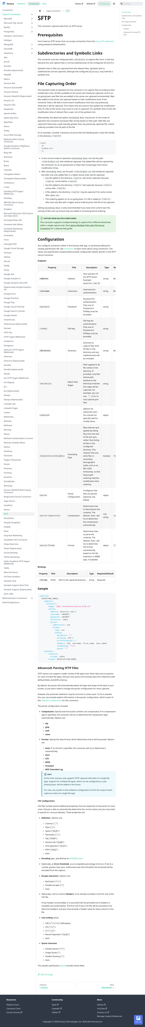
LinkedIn (57, 1008)
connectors (69, 248)
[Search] (131, 4)
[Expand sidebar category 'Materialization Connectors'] (32, 598)
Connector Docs (13, 1008)
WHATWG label (76, 858)
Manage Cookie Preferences (109, 1016)
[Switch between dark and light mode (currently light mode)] (114, 4)
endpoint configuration (51, 700)
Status (79, 3)
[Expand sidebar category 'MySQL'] (32, 27)
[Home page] (40, 11)
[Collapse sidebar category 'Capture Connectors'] (32, 14)
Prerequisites (126, 12)
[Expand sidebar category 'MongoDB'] (32, 44)
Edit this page (45, 974)
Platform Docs (12, 1004)
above (63, 965)
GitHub (90, 3)
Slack (55, 1004)
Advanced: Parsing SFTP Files (132, 33)
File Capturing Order (129, 22)
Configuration (127, 25)
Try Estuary (104, 3)
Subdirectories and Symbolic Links (132, 17)
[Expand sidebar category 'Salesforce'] (32, 53)
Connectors (34, 3)
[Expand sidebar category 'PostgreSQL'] (32, 31)
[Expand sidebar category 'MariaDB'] (32, 19)
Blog (44, 3)
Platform (21, 3)
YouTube (102, 1008)
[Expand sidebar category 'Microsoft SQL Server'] (32, 23)
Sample (126, 29)
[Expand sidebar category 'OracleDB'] (32, 49)
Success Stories (14, 1012)
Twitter (56, 1012)
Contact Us (103, 1012)
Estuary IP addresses (104, 41)
